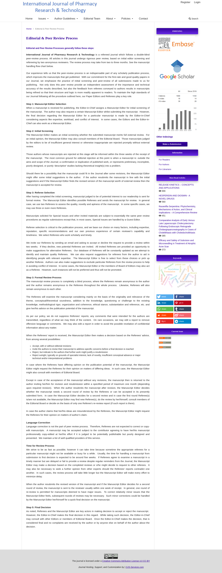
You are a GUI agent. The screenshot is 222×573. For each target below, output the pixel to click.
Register (185, 2)
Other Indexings (164, 137)
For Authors (164, 164)
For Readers (164, 160)
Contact (143, 18)
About (110, 18)
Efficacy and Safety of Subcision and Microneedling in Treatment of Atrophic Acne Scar (177, 243)
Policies (126, 18)
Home (29, 18)
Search (193, 18)
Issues (42, 18)
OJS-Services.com (135, 567)
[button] (164, 296)
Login (197, 2)
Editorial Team (92, 18)
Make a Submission (172, 144)
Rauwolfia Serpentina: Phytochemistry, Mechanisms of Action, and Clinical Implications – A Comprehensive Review (178, 209)
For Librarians (165, 169)
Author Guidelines (65, 18)
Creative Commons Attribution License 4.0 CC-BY (126, 561)
